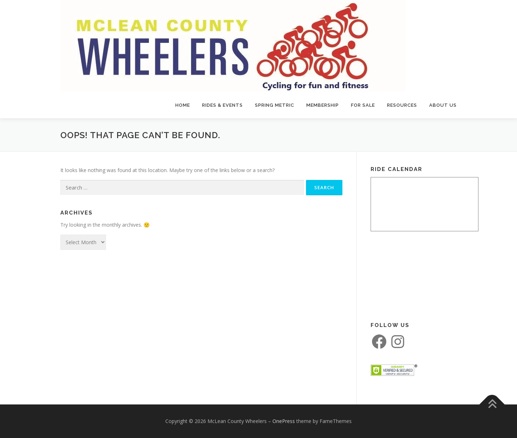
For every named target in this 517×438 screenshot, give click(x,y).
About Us (443, 105)
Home (182, 105)
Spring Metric (274, 105)
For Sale (363, 105)
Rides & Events (222, 105)
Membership (322, 105)
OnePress (283, 421)
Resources (402, 105)
